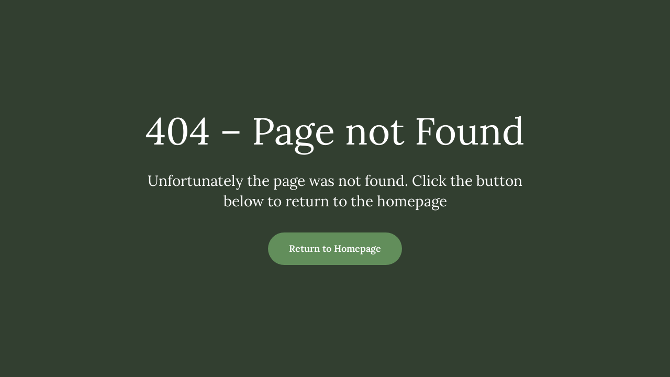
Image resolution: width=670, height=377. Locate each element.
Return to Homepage (335, 248)
